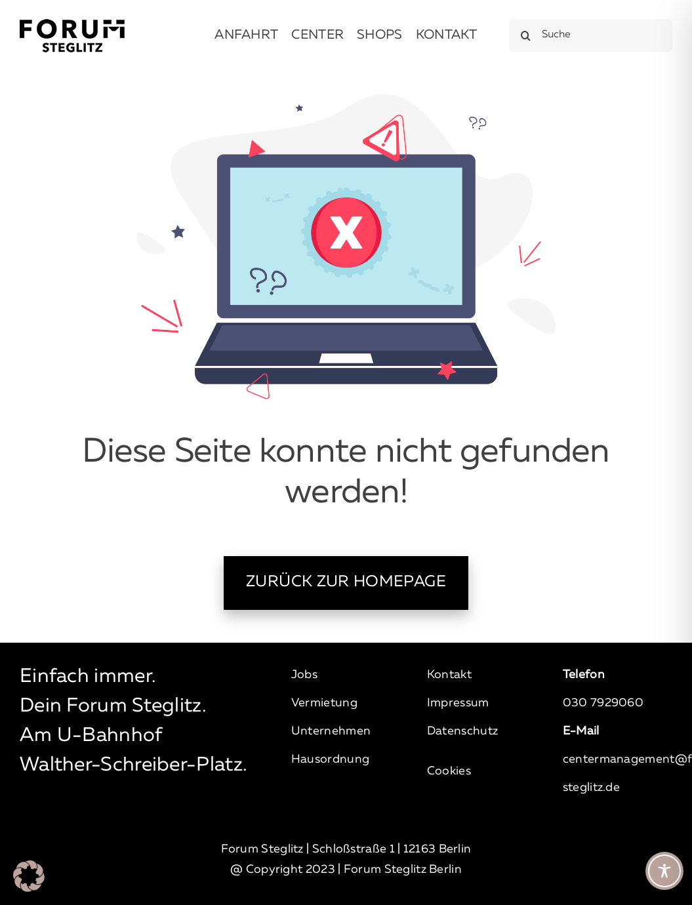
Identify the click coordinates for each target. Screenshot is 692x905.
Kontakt (449, 675)
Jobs (304, 675)
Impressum (458, 703)
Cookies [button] (449, 771)
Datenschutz (462, 731)
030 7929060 (603, 703)
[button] (29, 876)
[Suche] (590, 35)
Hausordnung (330, 759)
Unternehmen (331, 731)
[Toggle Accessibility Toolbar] (664, 871)
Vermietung (324, 703)
